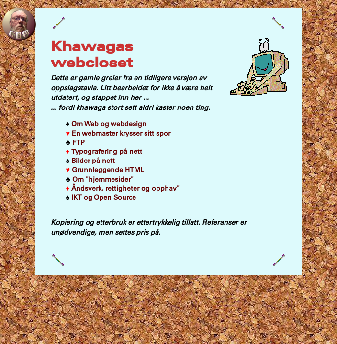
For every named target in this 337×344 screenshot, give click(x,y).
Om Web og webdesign (106, 123)
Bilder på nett (90, 160)
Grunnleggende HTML (105, 169)
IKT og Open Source (101, 197)
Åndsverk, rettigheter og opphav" (123, 188)
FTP (75, 142)
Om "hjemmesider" (100, 179)
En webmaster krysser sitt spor (118, 133)
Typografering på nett (104, 151)
